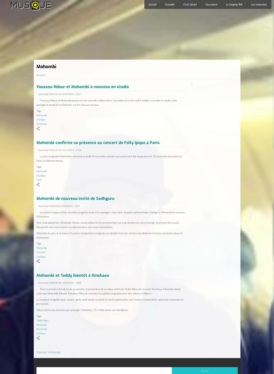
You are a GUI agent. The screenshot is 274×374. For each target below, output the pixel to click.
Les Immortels (259, 4)
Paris (39, 179)
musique (41, 119)
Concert (41, 252)
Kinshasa (41, 123)
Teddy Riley (42, 320)
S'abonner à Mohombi (48, 352)
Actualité (170, 4)
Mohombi (41, 115)
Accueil (152, 4)
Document (211, 4)
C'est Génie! (190, 4)
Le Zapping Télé (234, 4)
